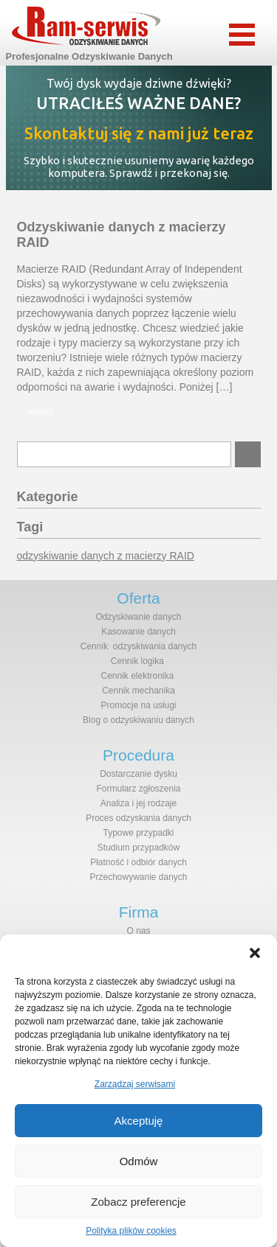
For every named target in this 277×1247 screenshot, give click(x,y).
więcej (40, 412)
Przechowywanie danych (138, 877)
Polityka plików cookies (131, 1231)
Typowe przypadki (138, 833)
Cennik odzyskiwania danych (138, 646)
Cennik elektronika (137, 676)
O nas (138, 931)
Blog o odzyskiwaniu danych (138, 720)
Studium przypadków (138, 847)
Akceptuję (138, 1120)
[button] (254, 953)
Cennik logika (137, 661)
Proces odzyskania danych (138, 818)
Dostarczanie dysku (138, 774)
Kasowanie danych (138, 631)
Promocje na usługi (138, 705)
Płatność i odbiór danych (138, 862)
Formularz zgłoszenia (138, 788)
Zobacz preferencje (138, 1201)
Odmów (139, 1161)
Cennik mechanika (138, 690)
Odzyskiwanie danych (138, 617)
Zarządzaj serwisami (135, 1084)
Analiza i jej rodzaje (138, 803)
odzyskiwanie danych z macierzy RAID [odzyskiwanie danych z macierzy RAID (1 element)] (105, 556)
